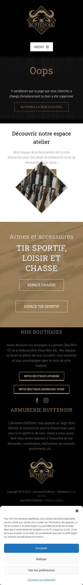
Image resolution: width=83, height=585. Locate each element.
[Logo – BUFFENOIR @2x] (41, 4)
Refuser (41, 559)
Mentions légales (54, 500)
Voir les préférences (41, 570)
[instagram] (46, 400)
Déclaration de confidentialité (41, 579)
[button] (77, 511)
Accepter (41, 548)
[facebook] (37, 400)
